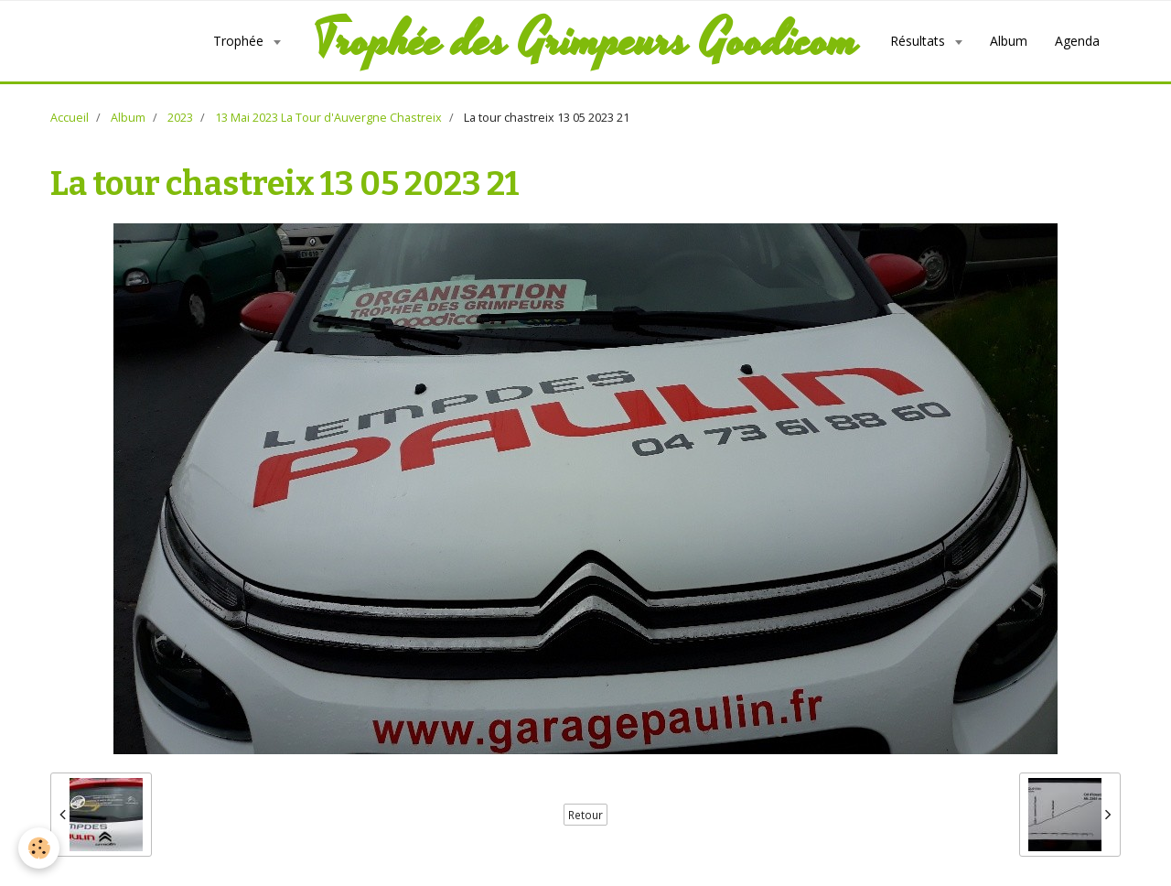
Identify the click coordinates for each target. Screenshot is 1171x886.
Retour (585, 814)
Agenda (1077, 40)
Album (1008, 40)
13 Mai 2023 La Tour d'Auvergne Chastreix (328, 117)
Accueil (69, 117)
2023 (180, 117)
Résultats (919, 40)
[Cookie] (38, 848)
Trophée (240, 40)
